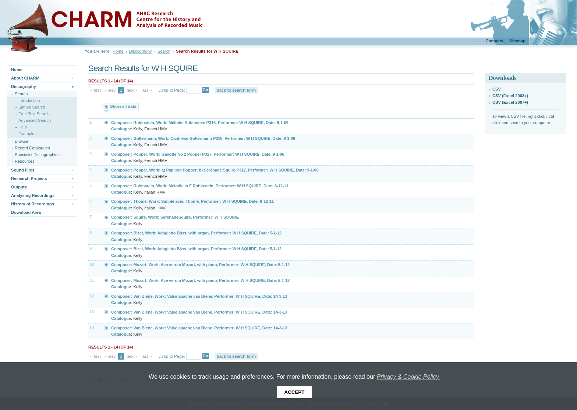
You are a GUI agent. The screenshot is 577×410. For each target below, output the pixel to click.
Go (205, 90)
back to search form (236, 90)
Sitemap (517, 41)
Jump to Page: (171, 90)
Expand (107, 122)
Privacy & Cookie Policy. (408, 377)
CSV (496, 89)
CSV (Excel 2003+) (510, 95)
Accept (294, 392)
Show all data (123, 106)
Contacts (494, 41)
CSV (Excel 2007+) (510, 102)
